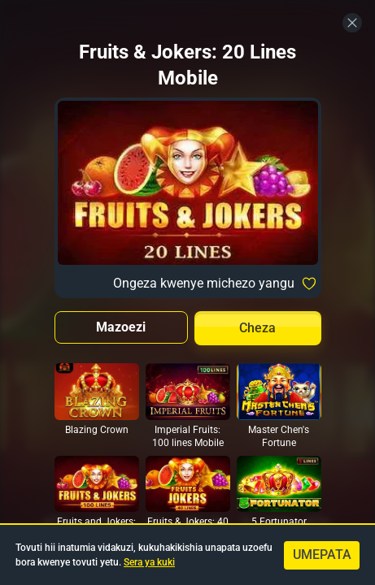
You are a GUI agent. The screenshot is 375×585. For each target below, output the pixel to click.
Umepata (322, 554)
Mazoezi (121, 327)
